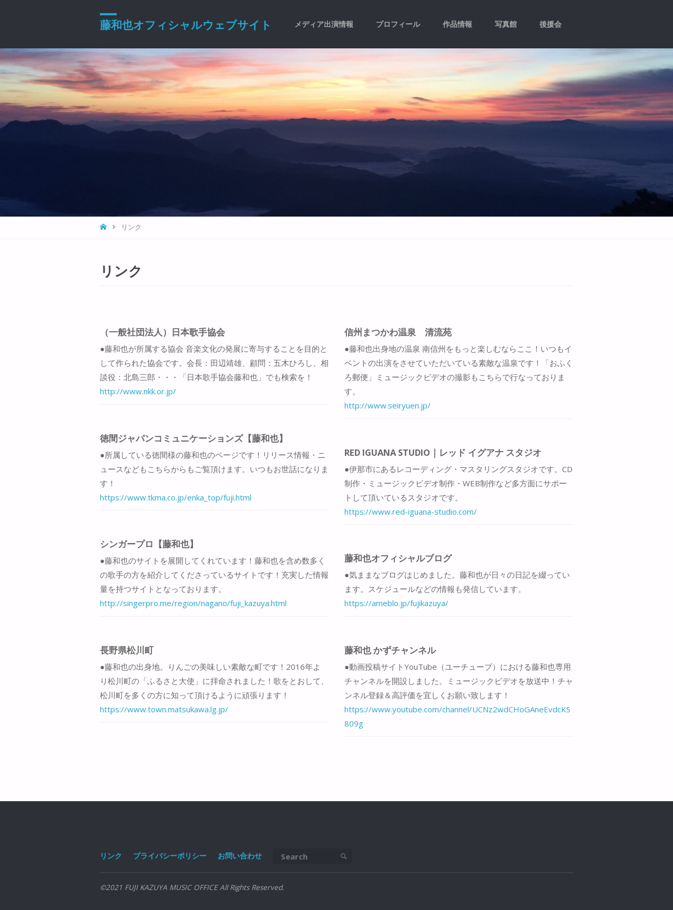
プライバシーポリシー (170, 856)
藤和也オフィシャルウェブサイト (186, 24)
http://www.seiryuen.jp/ (387, 405)
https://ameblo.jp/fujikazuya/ (396, 603)
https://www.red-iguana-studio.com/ (410, 511)
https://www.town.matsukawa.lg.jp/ (164, 709)
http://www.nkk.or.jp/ (138, 391)
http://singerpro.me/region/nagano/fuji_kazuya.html (193, 603)
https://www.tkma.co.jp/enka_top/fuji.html (175, 497)
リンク (111, 856)
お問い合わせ (240, 856)
